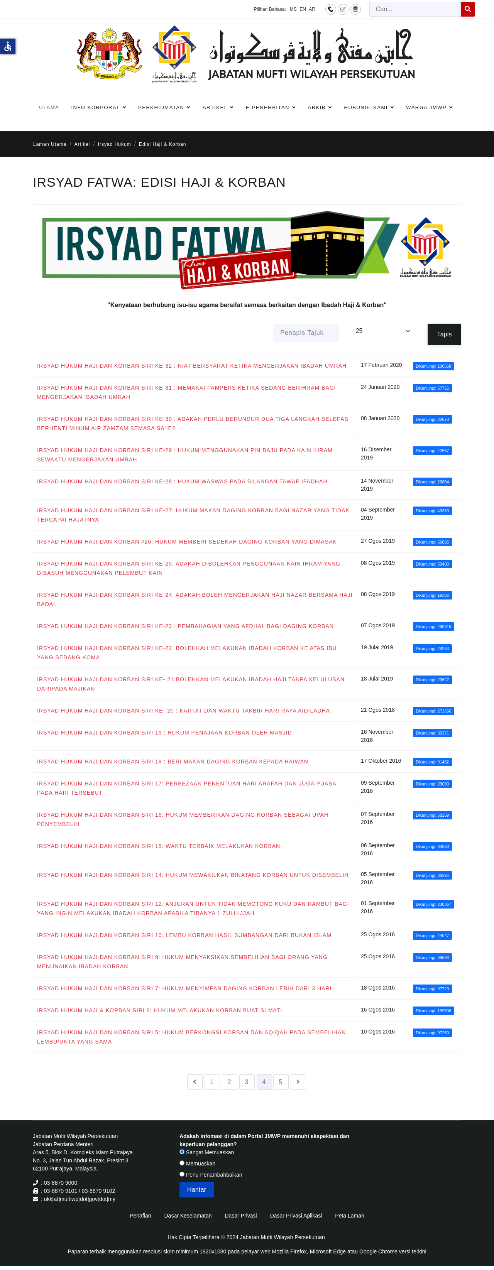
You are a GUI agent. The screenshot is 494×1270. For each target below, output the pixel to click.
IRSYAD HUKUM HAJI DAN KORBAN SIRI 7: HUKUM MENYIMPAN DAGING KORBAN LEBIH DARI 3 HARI (184, 988)
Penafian (140, 1216)
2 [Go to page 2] (229, 1082)
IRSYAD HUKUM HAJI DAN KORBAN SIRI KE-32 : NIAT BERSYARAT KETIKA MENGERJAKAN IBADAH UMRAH (192, 366)
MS (293, 9)
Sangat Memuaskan (206, 1152)
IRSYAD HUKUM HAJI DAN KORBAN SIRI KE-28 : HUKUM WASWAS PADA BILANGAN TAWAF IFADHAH (182, 481)
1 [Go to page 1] (212, 1082)
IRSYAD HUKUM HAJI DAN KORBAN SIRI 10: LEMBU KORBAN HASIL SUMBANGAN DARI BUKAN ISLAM (184, 935)
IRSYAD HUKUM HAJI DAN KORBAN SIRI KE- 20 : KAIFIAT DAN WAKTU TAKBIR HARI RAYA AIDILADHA (183, 711)
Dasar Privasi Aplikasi (296, 1216)
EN (302, 9)
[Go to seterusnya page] (298, 1082)
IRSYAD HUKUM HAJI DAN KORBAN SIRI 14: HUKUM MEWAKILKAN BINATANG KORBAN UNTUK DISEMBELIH (193, 875)
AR (312, 9)
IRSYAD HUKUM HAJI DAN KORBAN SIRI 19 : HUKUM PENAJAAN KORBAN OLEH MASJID (164, 733)
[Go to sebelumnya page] (195, 1082)
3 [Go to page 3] (247, 1082)
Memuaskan (197, 1163)
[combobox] (415, 9)
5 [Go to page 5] (281, 1082)
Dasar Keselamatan (187, 1216)
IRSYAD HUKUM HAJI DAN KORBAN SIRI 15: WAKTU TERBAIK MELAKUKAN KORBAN (158, 846)
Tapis (444, 334)
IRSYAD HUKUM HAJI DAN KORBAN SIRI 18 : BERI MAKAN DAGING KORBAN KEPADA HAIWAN (172, 761)
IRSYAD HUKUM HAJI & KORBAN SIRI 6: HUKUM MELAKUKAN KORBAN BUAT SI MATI (159, 1010)
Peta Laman (349, 1216)
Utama (49, 107)
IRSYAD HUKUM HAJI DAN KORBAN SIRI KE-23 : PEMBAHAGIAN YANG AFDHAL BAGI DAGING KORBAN (185, 626)
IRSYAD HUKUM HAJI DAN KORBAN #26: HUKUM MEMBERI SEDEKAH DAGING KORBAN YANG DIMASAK (187, 542)
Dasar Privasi (241, 1216)
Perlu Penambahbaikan (210, 1175)
